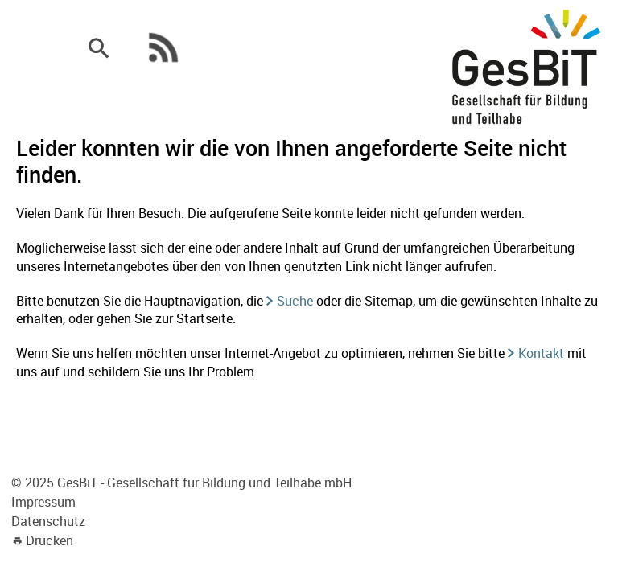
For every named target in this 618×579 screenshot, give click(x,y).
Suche (295, 301)
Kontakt (541, 353)
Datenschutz (48, 521)
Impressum (43, 502)
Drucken (49, 540)
